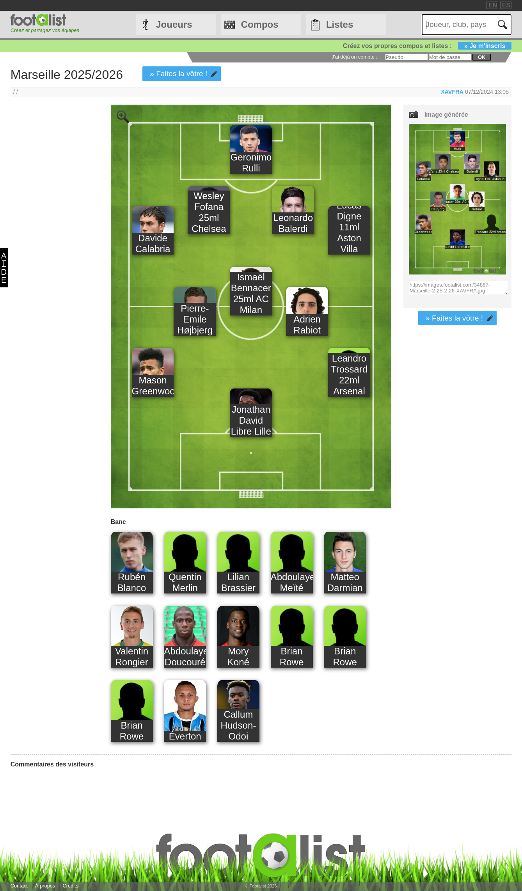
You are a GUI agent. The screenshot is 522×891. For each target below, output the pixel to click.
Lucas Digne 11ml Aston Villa (349, 227)
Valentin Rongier (131, 656)
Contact (19, 886)
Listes (339, 24)
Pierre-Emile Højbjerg (195, 319)
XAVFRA (452, 92)
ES (506, 5)
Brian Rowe (292, 656)
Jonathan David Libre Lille (251, 420)
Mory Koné (238, 656)
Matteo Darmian (345, 582)
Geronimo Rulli (251, 162)
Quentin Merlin (185, 582)
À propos (45, 886)
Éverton (185, 736)
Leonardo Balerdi (293, 223)
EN (492, 5)
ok (481, 57)
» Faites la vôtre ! (178, 73)
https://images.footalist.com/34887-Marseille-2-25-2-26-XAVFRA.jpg (458, 287)
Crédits (70, 886)
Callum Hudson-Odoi (238, 725)
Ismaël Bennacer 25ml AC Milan (251, 293)
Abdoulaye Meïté (292, 582)
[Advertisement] (51, 234)
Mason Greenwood (153, 385)
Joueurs (174, 24)
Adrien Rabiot (307, 324)
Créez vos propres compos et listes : (427, 46)
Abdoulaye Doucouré (185, 656)
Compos (260, 24)
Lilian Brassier (238, 582)
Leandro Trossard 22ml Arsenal (349, 374)
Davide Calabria (152, 243)
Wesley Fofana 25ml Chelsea (209, 212)
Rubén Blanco (131, 582)
